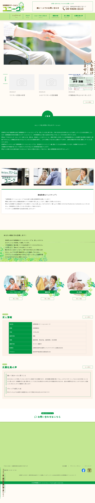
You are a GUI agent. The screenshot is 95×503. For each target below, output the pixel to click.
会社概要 (64, 485)
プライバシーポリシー (75, 485)
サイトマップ (88, 485)
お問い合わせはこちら (47, 436)
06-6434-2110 (73, 8)
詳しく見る (16, 317)
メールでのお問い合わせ (48, 8)
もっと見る (88, 102)
